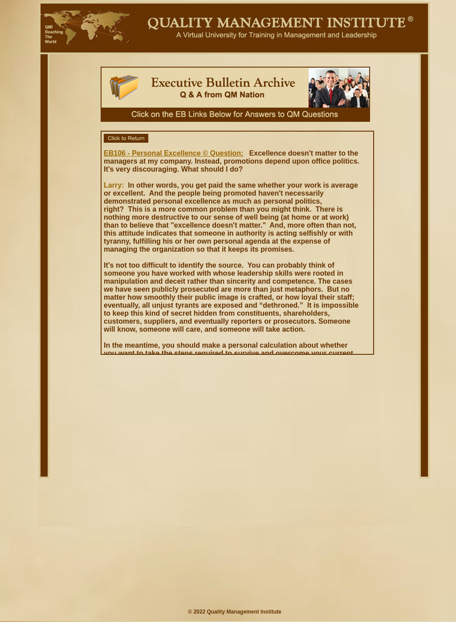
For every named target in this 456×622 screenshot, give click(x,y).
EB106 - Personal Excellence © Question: (173, 153)
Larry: (114, 185)
